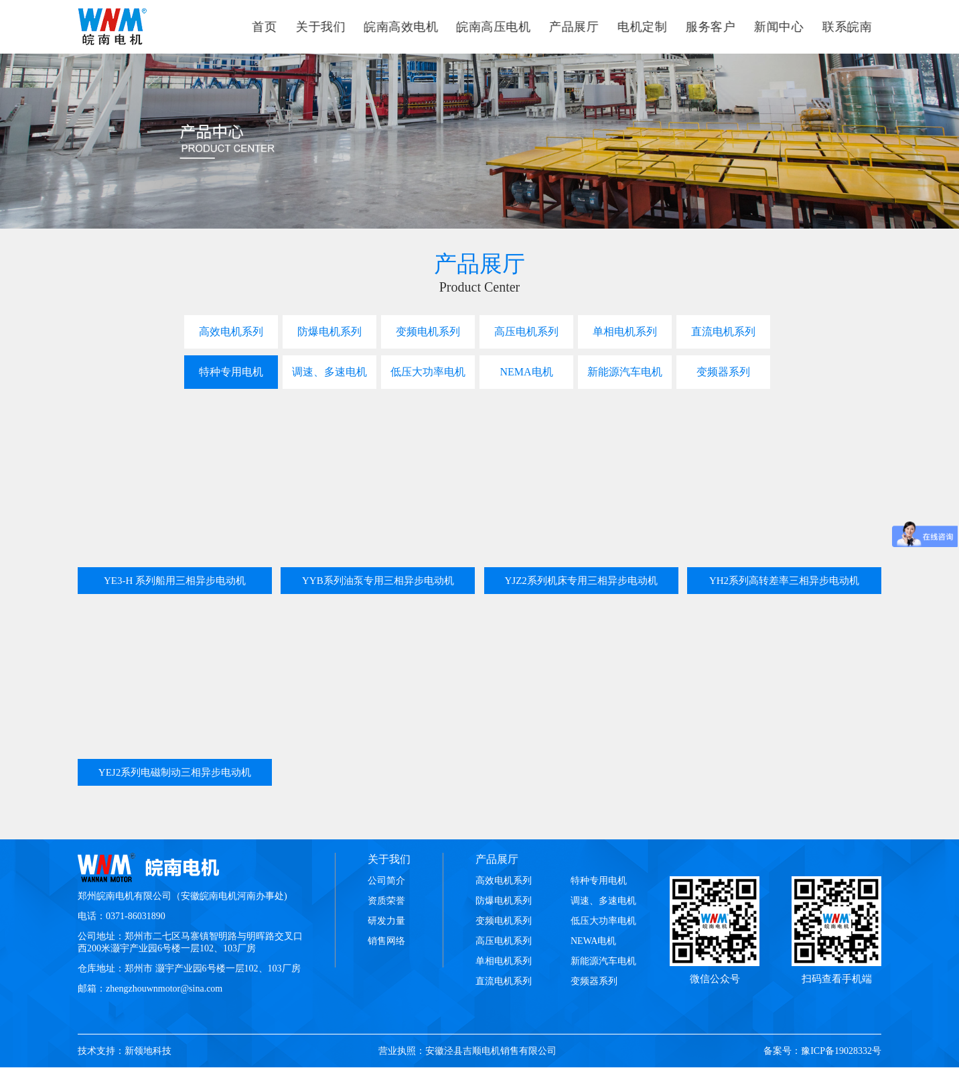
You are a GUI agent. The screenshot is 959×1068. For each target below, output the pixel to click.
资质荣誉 (386, 901)
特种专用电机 (231, 371)
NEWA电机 (593, 941)
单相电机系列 (625, 331)
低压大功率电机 (427, 371)
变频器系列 (723, 371)
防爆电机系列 (329, 331)
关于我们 (389, 859)
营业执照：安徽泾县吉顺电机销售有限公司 (467, 1051)
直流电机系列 (723, 331)
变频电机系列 (428, 331)
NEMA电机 (526, 371)
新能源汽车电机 (624, 371)
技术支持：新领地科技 (124, 1051)
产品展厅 (496, 859)
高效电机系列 (231, 331)
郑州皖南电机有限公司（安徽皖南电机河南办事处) (182, 896)
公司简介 (386, 881)
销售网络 (386, 941)
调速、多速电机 (329, 371)
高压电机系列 (526, 331)
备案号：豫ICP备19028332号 (822, 1051)
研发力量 (386, 921)
